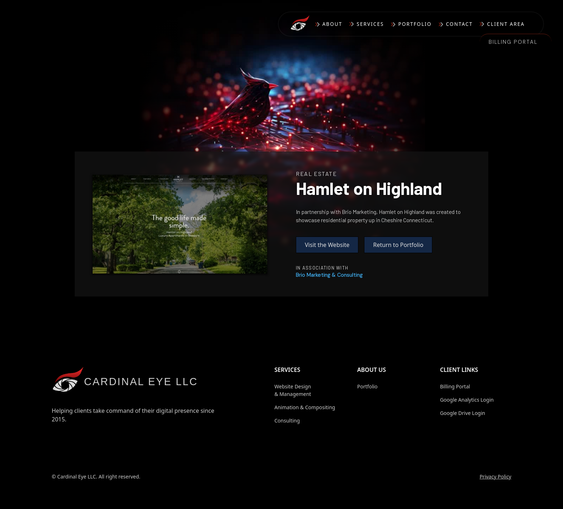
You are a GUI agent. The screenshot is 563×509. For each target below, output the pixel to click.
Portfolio (415, 23)
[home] (302, 24)
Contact (459, 23)
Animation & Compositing (304, 407)
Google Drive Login (462, 413)
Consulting (287, 420)
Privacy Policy (495, 476)
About (332, 23)
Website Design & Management (292, 390)
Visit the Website (327, 245)
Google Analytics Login (467, 399)
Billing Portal (513, 42)
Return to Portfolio (398, 245)
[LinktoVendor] (329, 275)
